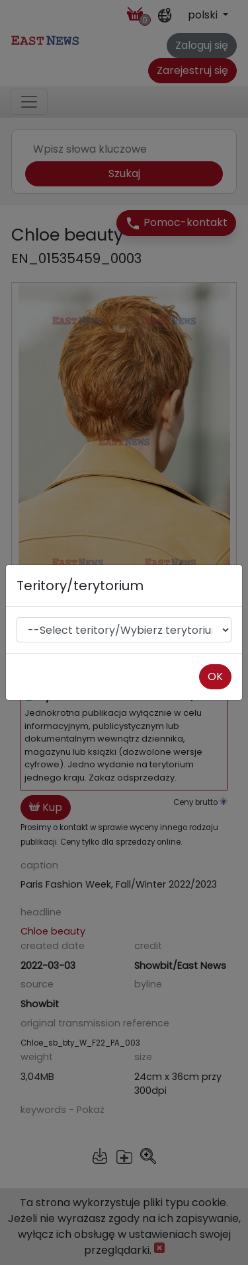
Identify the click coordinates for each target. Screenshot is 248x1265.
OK (215, 676)
